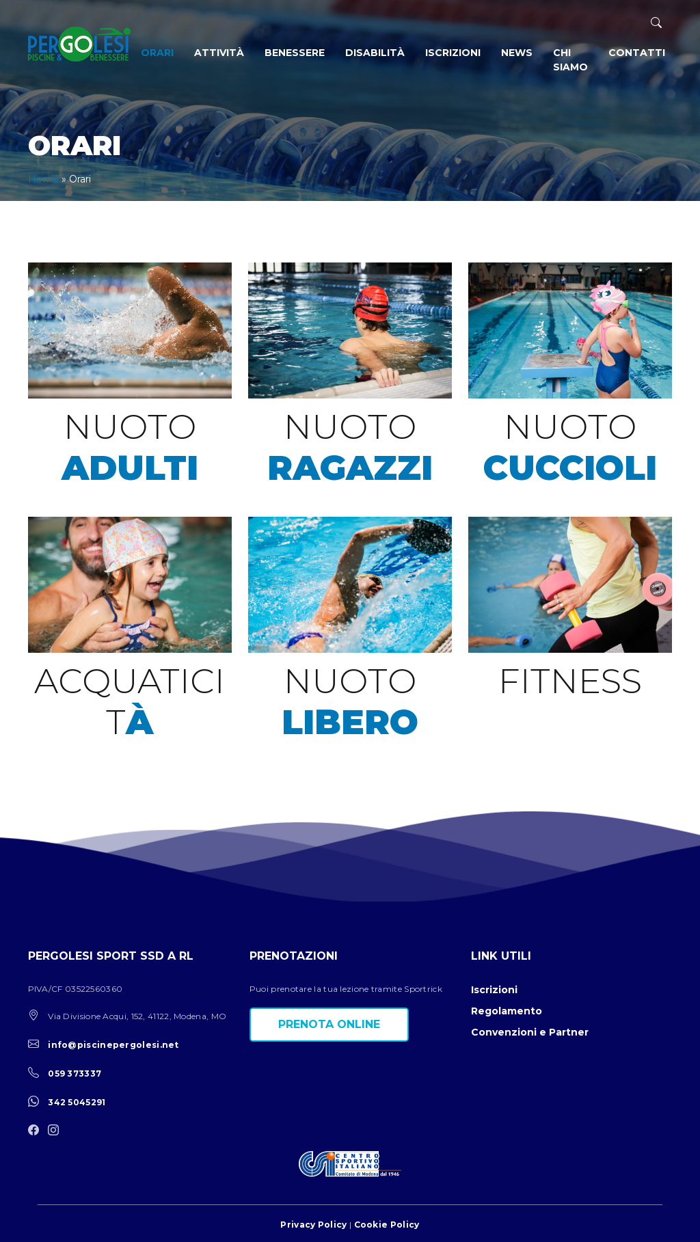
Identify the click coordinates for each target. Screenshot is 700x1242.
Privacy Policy (313, 1224)
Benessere (295, 52)
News (517, 52)
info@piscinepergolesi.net (113, 1045)
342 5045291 (76, 1102)
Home (43, 179)
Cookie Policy (387, 1224)
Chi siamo (570, 59)
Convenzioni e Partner (530, 1032)
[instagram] (57, 1131)
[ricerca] (656, 23)
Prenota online (329, 1024)
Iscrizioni (453, 52)
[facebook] (37, 1131)
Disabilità (375, 52)
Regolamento (506, 1011)
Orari (157, 52)
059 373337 (74, 1073)
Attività (219, 52)
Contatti (636, 52)
